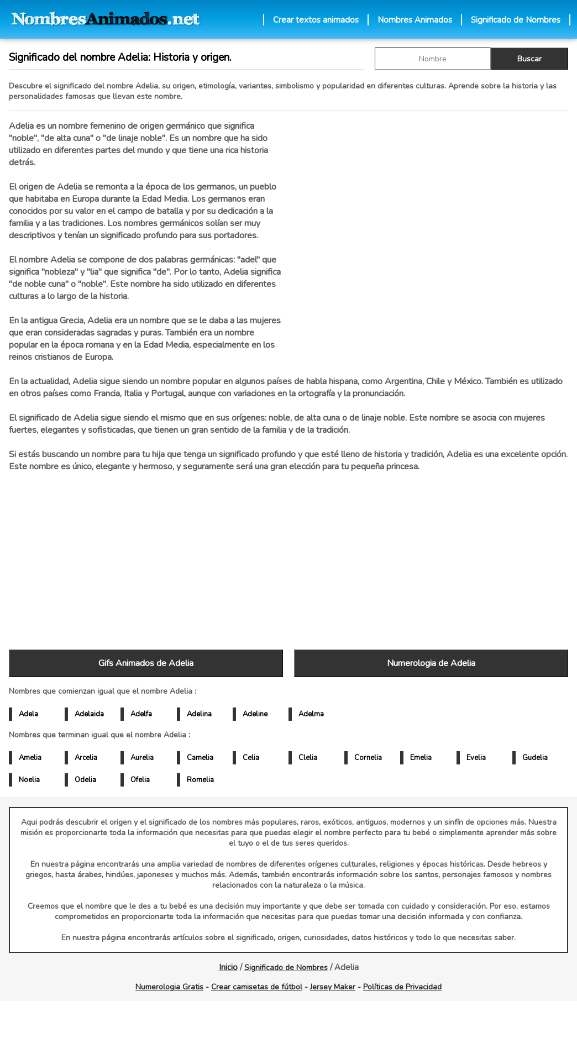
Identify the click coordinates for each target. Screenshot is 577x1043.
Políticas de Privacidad (402, 987)
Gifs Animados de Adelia (145, 663)
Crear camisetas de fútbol (256, 987)
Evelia (476, 758)
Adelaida (89, 714)
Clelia (307, 758)
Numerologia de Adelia (431, 663)
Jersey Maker (332, 987)
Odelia (85, 780)
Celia (251, 758)
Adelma (311, 714)
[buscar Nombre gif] (433, 59)
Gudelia (535, 758)
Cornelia (368, 758)
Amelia (30, 758)
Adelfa (141, 714)
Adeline (255, 714)
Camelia (200, 758)
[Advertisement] (431, 237)
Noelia (29, 780)
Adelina (199, 714)
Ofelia (140, 780)
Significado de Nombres (515, 19)
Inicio (228, 967)
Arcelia (86, 758)
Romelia (200, 780)
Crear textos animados (316, 19)
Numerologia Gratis (169, 987)
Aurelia (142, 758)
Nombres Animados (414, 19)
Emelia (421, 758)
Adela (28, 714)
